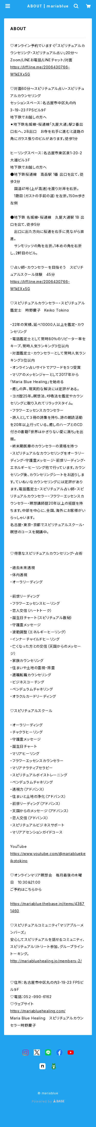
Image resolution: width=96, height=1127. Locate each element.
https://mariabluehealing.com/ (38, 1011)
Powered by (48, 1101)
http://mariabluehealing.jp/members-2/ (46, 961)
